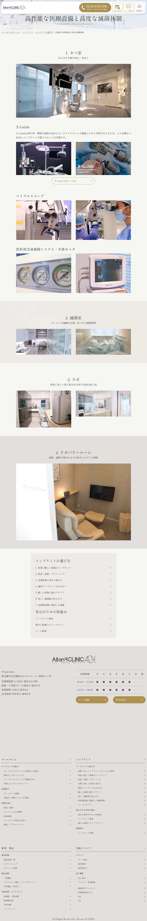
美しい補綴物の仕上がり (88, 796)
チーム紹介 (83, 859)
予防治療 (7, 904)
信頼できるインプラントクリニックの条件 (96, 771)
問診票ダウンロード (86, 888)
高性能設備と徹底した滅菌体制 (91, 800)
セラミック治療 (10, 868)
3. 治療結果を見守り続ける (48, 580)
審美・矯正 (7, 848)
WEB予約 (117, 11)
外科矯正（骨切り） (12, 886)
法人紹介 (82, 878)
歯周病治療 (8, 900)
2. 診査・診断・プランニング (49, 573)
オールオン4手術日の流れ (15, 820)
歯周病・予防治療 (11, 896)
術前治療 (7, 816)
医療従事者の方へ (85, 892)
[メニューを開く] (139, 7)
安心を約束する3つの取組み (90, 814)
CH (79, 900)
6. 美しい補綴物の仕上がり (48, 598)
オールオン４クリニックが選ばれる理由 (21, 771)
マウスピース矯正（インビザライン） (20, 882)
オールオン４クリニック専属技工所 (19, 779)
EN (79, 896)
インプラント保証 (44, 618)
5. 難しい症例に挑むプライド (49, 592)
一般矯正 (7, 878)
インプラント (83, 759)
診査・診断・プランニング (89, 779)
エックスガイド (84, 804)
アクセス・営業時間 (86, 882)
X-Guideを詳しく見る (66, 180)
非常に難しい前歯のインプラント (92, 775)
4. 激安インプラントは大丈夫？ (51, 586)
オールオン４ (9, 759)
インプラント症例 (85, 832)
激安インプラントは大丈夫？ (90, 787)
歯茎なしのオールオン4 (14, 775)
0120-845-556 (96, 7)
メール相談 (128, 11)
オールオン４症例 (11, 793)
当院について (83, 848)
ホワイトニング (10, 863)
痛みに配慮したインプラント (49, 624)
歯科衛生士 (83, 868)
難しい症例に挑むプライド (89, 792)
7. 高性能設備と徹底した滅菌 (49, 604)
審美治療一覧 (9, 859)
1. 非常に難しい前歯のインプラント (53, 567)
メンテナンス (9, 908)
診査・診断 (8, 807)
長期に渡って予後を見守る (89, 783)
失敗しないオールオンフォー (16, 783)
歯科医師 (82, 863)
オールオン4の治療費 (13, 811)
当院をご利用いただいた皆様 (16, 797)
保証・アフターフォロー (14, 824)
